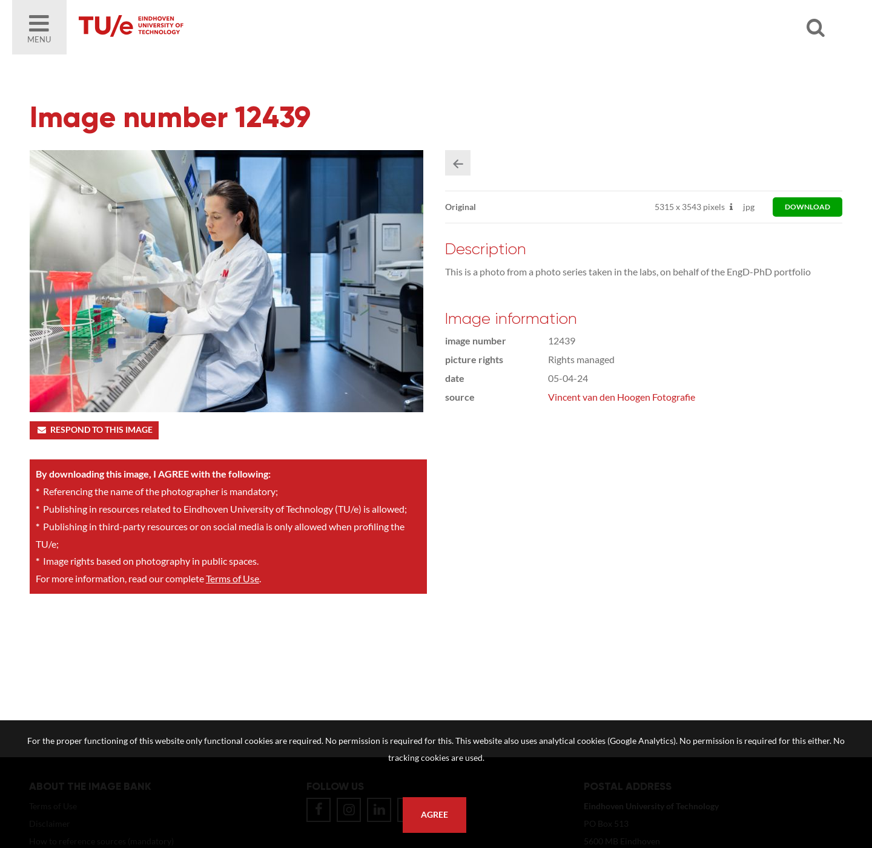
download (807, 206)
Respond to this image (94, 430)
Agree (434, 815)
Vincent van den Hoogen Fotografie (621, 397)
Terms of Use (232, 578)
